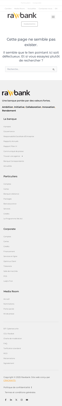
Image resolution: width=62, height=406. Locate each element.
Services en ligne (10, 256)
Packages (7, 199)
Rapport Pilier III (10, 146)
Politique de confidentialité (16, 387)
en (56, 9)
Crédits (6, 214)
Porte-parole (8, 309)
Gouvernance (9, 131)
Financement (9, 251)
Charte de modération (12, 338)
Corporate (37, 3)
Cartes (6, 189)
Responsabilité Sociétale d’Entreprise (18, 136)
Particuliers (25, 3)
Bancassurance (9, 204)
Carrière (8, 9)
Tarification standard (12, 348)
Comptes (7, 184)
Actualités (32, 9)
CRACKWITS (9, 380)
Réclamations (9, 358)
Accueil (6, 299)
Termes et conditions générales (20, 392)
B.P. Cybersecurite (10, 329)
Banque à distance (11, 194)
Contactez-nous (45, 9)
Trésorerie (7, 266)
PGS (5, 276)
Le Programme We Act (13, 219)
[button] (53, 17)
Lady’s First (8, 281)
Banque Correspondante (13, 161)
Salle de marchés (10, 271)
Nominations (8, 304)
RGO (5, 353)
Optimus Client (9, 261)
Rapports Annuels (10, 141)
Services (6, 209)
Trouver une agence (13, 156)
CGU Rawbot (8, 334)
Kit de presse (8, 314)
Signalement (8, 363)
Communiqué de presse (13, 151)
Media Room (19, 9)
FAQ (5, 343)
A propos (7, 126)
